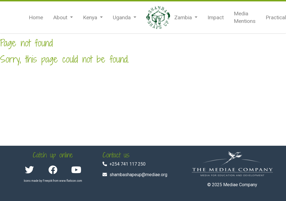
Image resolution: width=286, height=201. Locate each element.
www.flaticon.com (70, 180)
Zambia (183, 17)
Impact (216, 17)
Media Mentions (245, 17)
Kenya (91, 17)
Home (36, 17)
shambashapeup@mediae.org (138, 174)
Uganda (122, 17)
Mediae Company (240, 184)
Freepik (47, 180)
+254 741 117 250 (127, 164)
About (61, 17)
